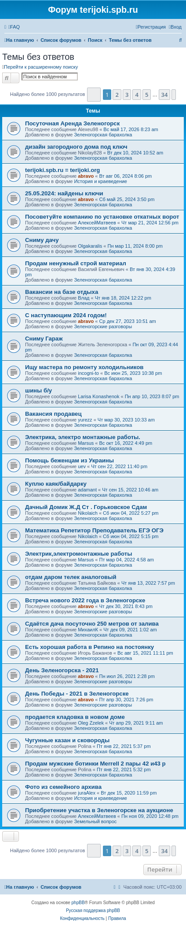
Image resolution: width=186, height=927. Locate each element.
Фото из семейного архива (63, 787)
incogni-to (88, 373)
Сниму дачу (42, 240)
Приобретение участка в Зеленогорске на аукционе (99, 810)
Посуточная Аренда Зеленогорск (72, 123)
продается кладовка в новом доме (75, 717)
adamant (87, 489)
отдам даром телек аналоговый (71, 577)
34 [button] (164, 95)
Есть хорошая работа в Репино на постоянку (89, 647)
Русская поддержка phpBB (93, 910)
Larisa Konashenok (98, 396)
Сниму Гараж (44, 338)
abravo (86, 176)
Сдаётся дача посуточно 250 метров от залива (92, 623)
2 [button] (116, 95)
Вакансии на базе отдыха (61, 292)
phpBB (78, 902)
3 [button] (126, 95)
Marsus (86, 443)
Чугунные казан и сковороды (67, 740)
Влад (83, 297)
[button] (94, 94)
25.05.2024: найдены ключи (64, 193)
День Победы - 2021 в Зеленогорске (77, 693)
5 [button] (146, 95)
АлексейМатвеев (97, 222)
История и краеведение (100, 181)
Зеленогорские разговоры (103, 326)
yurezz (85, 419)
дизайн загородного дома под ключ (76, 146)
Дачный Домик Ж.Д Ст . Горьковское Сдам (86, 507)
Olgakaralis (90, 246)
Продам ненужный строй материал (75, 263)
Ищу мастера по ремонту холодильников (84, 367)
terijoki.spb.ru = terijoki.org (62, 170)
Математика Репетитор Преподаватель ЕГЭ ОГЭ (94, 530)
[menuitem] (14, 27)
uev (82, 466)
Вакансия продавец (53, 413)
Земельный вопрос (95, 821)
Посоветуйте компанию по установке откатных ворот (102, 216)
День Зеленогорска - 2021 (62, 670)
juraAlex (86, 792)
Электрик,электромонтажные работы (78, 553)
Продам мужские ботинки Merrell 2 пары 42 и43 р (95, 763)
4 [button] (136, 95)
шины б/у (38, 390)
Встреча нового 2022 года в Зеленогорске (85, 600)
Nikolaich (88, 513)
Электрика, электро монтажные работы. (82, 437)
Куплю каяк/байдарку (56, 483)
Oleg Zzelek (91, 722)
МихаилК (88, 629)
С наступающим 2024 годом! (66, 315)
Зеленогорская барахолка (103, 134)
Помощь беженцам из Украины (69, 460)
